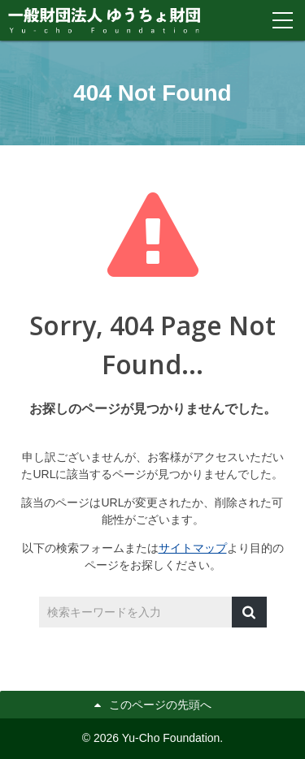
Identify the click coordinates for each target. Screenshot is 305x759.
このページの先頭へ (160, 704)
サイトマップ (193, 547)
